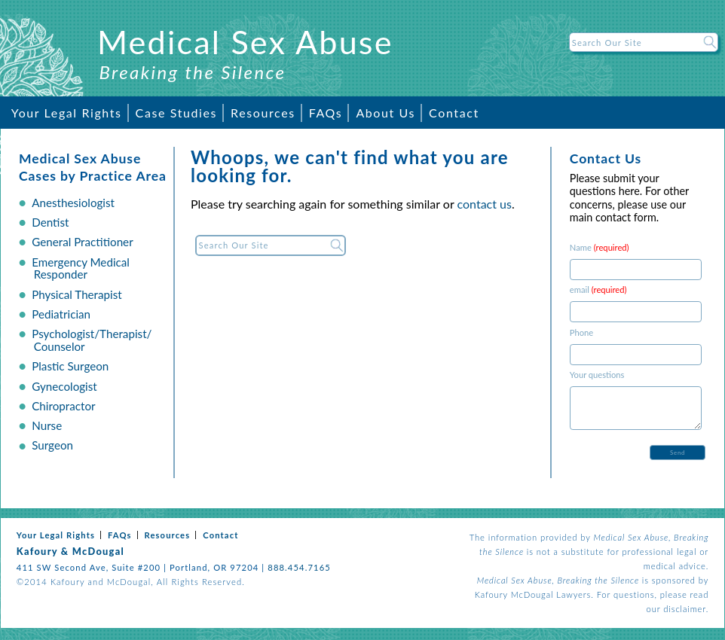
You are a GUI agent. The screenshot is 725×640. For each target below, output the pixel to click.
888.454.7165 (299, 567)
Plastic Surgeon (70, 366)
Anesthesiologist (73, 202)
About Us (385, 112)
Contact (454, 112)
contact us (484, 204)
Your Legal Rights (66, 112)
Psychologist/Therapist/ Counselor (91, 340)
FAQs (326, 112)
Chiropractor (63, 406)
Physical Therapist (77, 294)
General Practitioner (82, 241)
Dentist (50, 222)
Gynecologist (64, 386)
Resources (263, 112)
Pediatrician (61, 314)
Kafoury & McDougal (70, 551)
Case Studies (176, 112)
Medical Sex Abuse (245, 41)
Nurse (47, 425)
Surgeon (52, 445)
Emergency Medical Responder (81, 268)
